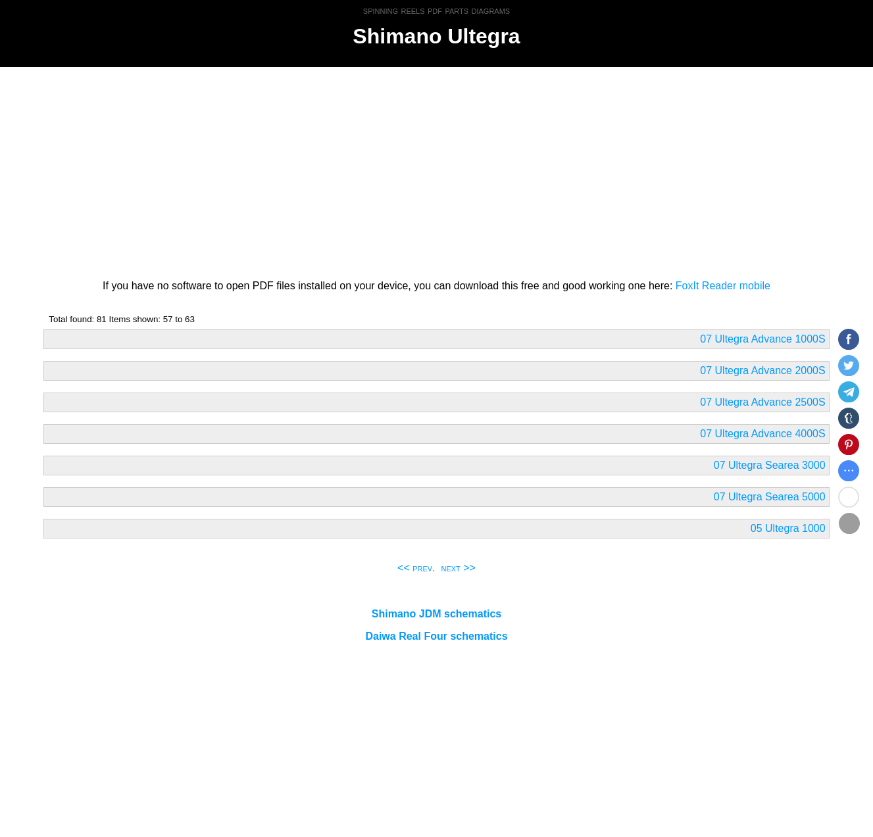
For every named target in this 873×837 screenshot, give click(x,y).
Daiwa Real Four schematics (436, 636)
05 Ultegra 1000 (788, 528)
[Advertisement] (436, 171)
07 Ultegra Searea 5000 (770, 496)
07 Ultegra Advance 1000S (762, 339)
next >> (458, 567)
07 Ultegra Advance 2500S (762, 402)
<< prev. (416, 567)
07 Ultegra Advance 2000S (762, 370)
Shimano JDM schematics (436, 613)
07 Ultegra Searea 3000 (770, 465)
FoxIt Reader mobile (723, 285)
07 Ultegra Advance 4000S (762, 433)
